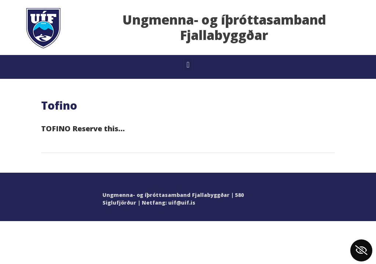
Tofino (59, 105)
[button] (187, 65)
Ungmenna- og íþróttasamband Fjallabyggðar (224, 27)
